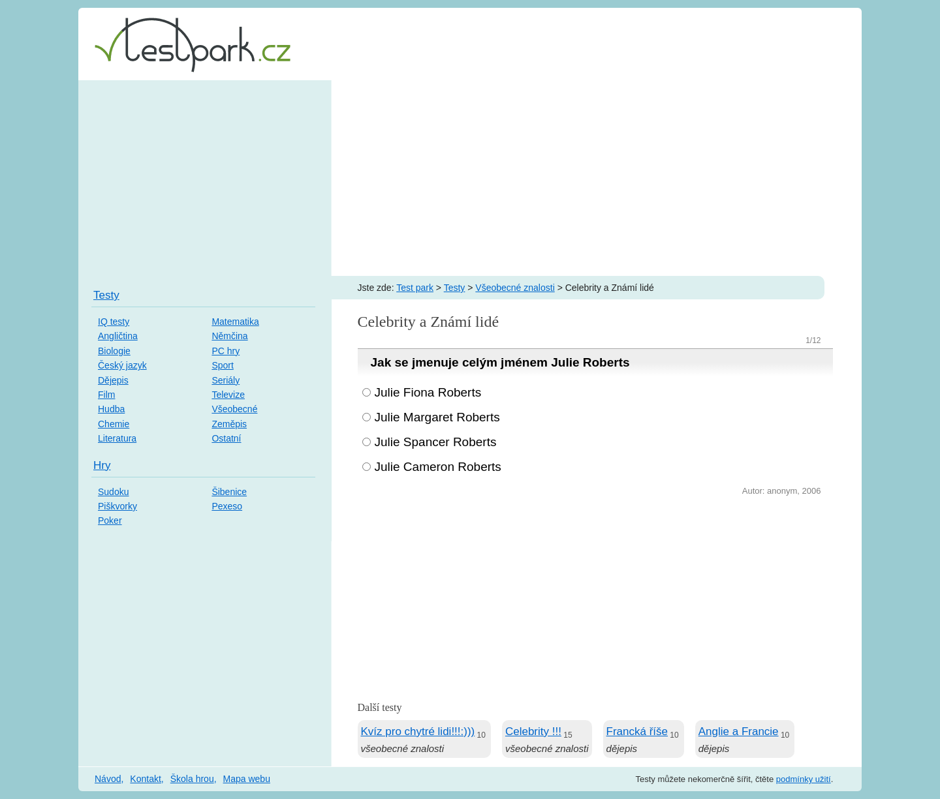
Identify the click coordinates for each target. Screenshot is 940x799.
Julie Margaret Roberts (437, 417)
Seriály (226, 380)
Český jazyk (122, 365)
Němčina (229, 336)
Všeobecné (234, 409)
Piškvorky (117, 506)
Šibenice (229, 492)
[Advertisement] (470, 178)
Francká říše (637, 731)
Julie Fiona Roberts (428, 392)
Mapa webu (246, 779)
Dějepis (113, 380)
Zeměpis (229, 424)
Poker (110, 520)
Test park (414, 287)
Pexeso (227, 506)
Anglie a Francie (738, 731)
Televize (228, 394)
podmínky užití (803, 779)
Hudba (111, 409)
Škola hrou (192, 779)
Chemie (113, 424)
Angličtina (118, 336)
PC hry (226, 351)
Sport (222, 365)
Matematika (235, 321)
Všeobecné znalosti (514, 287)
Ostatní (226, 438)
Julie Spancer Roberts (436, 442)
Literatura (117, 438)
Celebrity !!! (533, 731)
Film (106, 394)
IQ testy (113, 321)
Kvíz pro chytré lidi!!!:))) (418, 731)
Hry (101, 465)
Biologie (114, 351)
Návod (108, 779)
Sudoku (113, 492)
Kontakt (145, 779)
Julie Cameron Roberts (438, 467)
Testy (454, 287)
